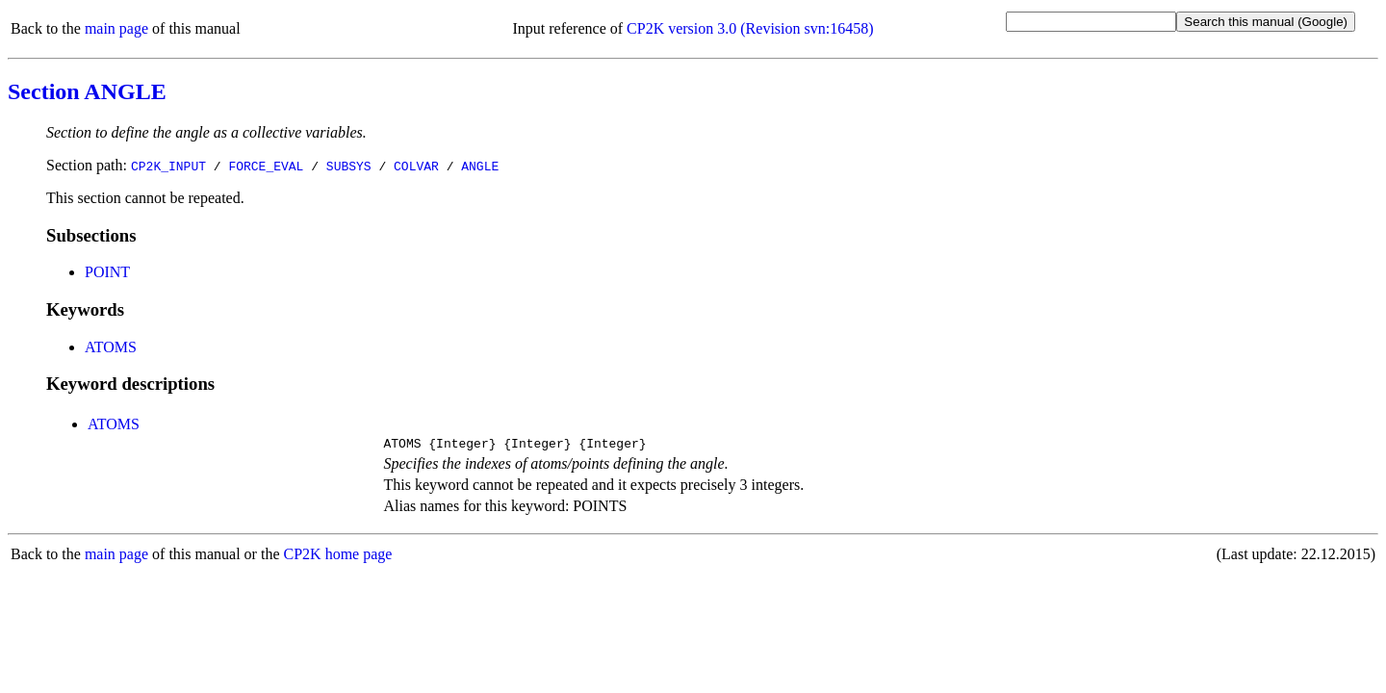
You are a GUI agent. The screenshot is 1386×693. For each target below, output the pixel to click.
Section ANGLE (87, 91)
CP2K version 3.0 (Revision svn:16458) (750, 28)
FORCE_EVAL (265, 165)
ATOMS (111, 347)
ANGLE (480, 165)
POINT (107, 272)
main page (116, 28)
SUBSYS (349, 165)
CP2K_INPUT (168, 165)
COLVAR (416, 165)
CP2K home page (338, 557)
